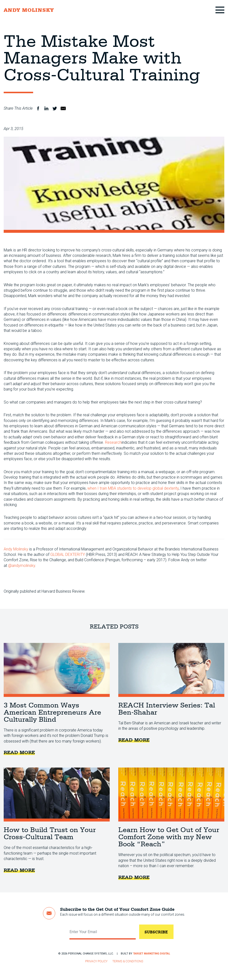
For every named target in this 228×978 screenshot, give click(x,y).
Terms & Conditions (127, 961)
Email (63, 108)
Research (113, 442)
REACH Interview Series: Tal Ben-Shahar (171, 670)
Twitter (55, 108)
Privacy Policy (96, 961)
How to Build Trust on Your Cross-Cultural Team (57, 795)
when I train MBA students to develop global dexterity (133, 488)
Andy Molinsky (16, 549)
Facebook (38, 108)
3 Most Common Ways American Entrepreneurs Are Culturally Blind (57, 670)
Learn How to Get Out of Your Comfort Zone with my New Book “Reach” (171, 795)
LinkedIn (46, 108)
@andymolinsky (21, 565)
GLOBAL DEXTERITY (67, 554)
